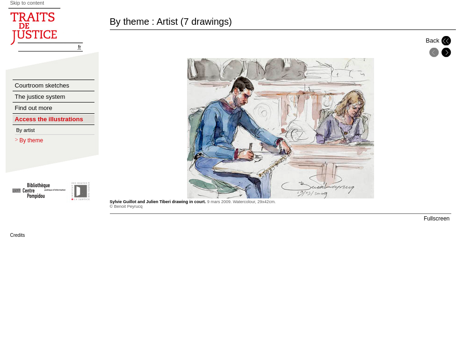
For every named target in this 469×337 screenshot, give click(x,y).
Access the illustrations (49, 119)
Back (433, 40)
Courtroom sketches (42, 85)
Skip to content (27, 3)
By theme (31, 140)
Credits (17, 235)
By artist (25, 130)
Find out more (33, 107)
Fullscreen (436, 218)
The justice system (40, 96)
